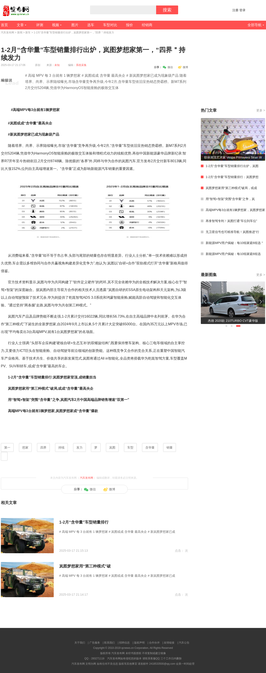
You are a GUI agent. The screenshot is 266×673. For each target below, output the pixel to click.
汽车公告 (184, 642)
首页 (4, 25)
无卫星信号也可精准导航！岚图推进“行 (232, 232)
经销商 (147, 25)
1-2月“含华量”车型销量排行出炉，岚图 (232, 166)
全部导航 (255, 25)
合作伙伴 (154, 642)
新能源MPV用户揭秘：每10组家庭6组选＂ (235, 243)
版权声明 (139, 642)
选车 (90, 25)
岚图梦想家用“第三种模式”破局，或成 (231, 188)
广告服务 (94, 642)
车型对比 (110, 25)
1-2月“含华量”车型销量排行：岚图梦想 (232, 177)
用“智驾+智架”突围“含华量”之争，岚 (230, 199)
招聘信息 (124, 642)
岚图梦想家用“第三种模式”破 (85, 566)
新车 (28, 32)
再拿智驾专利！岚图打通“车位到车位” (231, 221)
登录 (242, 10)
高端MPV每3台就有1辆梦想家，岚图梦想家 (235, 210)
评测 (39, 25)
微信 (168, 67)
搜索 (167, 9)
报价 (129, 25)
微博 (183, 67)
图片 (74, 25)
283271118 (97, 658)
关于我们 (79, 642)
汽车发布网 (7, 32)
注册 (235, 10)
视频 (55, 25)
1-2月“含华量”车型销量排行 (84, 522)
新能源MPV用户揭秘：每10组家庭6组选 (233, 254)
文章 (20, 25)
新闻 (19, 32)
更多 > (260, 110)
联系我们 (109, 642)
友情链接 (169, 642)
